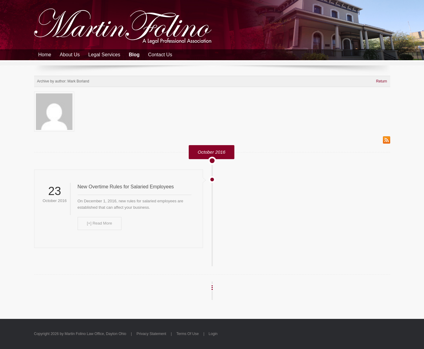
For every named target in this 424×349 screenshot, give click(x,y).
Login (212, 334)
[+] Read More (99, 223)
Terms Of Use (188, 334)
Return (381, 81)
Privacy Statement (151, 334)
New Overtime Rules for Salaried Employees (126, 186)
